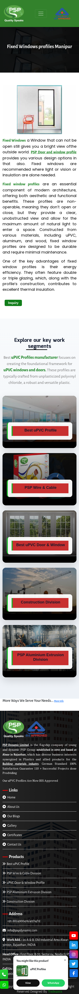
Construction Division (19, 901)
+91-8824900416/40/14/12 (23, 921)
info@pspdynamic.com (20, 930)
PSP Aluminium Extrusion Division (27, 892)
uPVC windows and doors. (25, 370)
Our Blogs (11, 816)
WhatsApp (53, 983)
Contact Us (12, 844)
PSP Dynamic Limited (16, 745)
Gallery (10, 825)
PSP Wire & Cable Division (22, 873)
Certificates (12, 835)
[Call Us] (4, 974)
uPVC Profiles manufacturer (34, 357)
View (28, 983)
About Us (11, 806)
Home (9, 797)
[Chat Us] (4, 985)
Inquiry (13, 303)
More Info (59, 701)
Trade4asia (55, 991)
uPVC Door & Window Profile (24, 882)
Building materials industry (21, 763)
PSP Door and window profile (53, 152)
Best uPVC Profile (16, 864)
